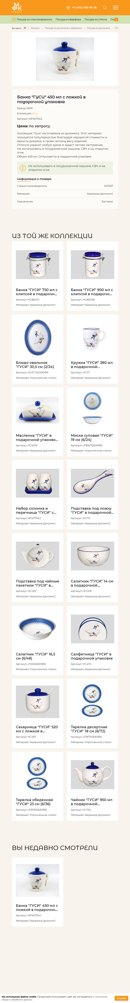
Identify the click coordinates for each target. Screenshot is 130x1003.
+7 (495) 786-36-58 (81, 7)
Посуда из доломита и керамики (63, 28)
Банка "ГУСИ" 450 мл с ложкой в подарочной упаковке (37, 909)
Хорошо (121, 998)
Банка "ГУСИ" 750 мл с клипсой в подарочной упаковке (37, 292)
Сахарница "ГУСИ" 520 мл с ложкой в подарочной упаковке (37, 730)
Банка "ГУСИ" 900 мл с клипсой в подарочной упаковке (92, 292)
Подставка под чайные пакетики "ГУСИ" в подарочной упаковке (37, 584)
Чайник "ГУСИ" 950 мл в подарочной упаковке (91, 803)
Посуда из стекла (96, 19)
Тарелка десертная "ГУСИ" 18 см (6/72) (89, 730)
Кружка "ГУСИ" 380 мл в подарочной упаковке (92, 365)
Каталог (35, 28)
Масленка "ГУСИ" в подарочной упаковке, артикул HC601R (37, 438)
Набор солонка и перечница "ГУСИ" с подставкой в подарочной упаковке (37, 511)
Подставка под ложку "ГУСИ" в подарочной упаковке (91, 511)
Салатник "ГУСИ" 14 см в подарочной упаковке (92, 584)
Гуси (35, 113)
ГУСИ (118, 28)
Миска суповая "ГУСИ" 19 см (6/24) (92, 438)
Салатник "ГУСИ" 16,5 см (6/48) (35, 657)
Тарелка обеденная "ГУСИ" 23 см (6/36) (34, 803)
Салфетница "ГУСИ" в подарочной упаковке (92, 657)
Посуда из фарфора (68, 19)
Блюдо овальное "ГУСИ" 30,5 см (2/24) (35, 365)
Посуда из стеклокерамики (34, 19)
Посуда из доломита (98, 28)
